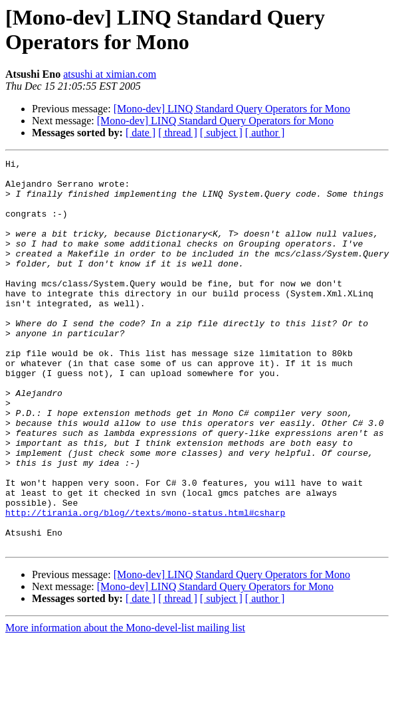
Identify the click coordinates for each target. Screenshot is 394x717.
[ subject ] (221, 132)
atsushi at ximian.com (109, 74)
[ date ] (140, 132)
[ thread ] (177, 132)
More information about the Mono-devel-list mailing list (125, 705)
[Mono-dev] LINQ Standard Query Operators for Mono (232, 108)
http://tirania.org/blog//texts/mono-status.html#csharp (145, 584)
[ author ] (265, 132)
